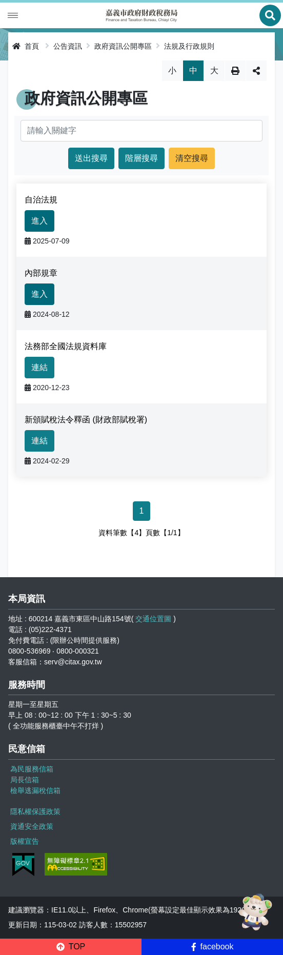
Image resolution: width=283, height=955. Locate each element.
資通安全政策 (31, 826)
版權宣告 (24, 841)
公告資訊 (67, 46)
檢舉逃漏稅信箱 (35, 790)
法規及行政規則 (189, 46)
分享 (256, 70)
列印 (235, 70)
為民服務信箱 (31, 769)
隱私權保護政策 (35, 811)
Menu (13, 15)
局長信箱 (24, 780)
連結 (39, 367)
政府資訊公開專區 (123, 46)
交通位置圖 (153, 619)
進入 (39, 220)
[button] (70, 947)
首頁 (25, 46)
